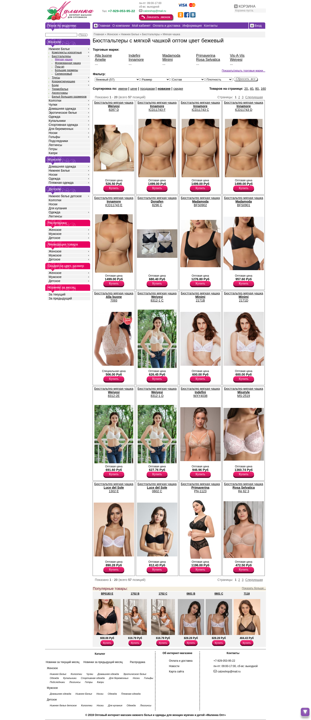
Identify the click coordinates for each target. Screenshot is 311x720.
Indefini (134, 55)
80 (257, 88)
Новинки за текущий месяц (62, 662)
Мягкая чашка (63, 59)
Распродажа (137, 662)
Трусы (56, 77)
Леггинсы (55, 145)
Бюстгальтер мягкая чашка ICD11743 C (200, 106)
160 (263, 88)
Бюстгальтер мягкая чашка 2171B (200, 296)
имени (122, 88)
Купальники (57, 121)
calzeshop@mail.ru (154, 11)
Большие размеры (66, 70)
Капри (53, 153)
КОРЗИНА (247, 6)
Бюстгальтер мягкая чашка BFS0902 (200, 201)
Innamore (136, 59)
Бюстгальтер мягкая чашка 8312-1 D (156, 392)
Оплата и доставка (181, 660)
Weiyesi (236, 59)
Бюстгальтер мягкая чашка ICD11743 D (243, 106)
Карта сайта (176, 671)
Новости (174, 666)
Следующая (254, 97)
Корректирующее (63, 81)
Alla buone (103, 55)
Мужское (55, 234)
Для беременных (61, 129)
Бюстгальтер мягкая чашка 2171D (243, 296)
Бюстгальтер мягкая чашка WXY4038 (200, 392)
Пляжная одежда (61, 182)
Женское (55, 230)
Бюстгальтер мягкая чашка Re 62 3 (243, 487)
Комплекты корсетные (67, 52)
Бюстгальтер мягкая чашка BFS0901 (243, 201)
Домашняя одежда (62, 108)
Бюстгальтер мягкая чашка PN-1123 (200, 487)
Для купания (58, 208)
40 (251, 88)
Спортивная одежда (63, 125)
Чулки (53, 104)
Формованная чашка (68, 63)
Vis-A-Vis (237, 55)
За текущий (57, 294)
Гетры (53, 149)
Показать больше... (254, 588)
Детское (55, 189)
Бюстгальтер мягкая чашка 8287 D (113, 106)
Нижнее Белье (59, 49)
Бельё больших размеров (69, 96)
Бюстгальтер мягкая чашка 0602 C (156, 487)
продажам (147, 88)
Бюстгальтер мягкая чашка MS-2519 (243, 392)
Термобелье (60, 89)
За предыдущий (60, 298)
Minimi (167, 59)
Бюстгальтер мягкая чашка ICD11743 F (156, 106)
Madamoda (171, 55)
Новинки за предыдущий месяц (103, 662)
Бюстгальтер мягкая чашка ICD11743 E (113, 201)
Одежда (54, 116)
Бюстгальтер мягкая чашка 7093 (113, 296)
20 (246, 88)
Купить (114, 188)
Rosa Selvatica (208, 59)
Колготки (55, 100)
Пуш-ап (59, 66)
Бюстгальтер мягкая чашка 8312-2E (113, 392)
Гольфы (54, 137)
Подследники (58, 141)
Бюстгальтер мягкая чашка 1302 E (113, 487)
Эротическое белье (63, 112)
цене (133, 88)
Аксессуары (60, 92)
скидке (178, 88)
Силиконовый (63, 73)
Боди (55, 85)
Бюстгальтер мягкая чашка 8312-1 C (156, 296)
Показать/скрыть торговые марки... (243, 70)
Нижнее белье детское (65, 196)
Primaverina (205, 55)
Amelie (100, 59)
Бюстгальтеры (61, 56)
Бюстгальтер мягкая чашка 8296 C (156, 201)
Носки (53, 133)
